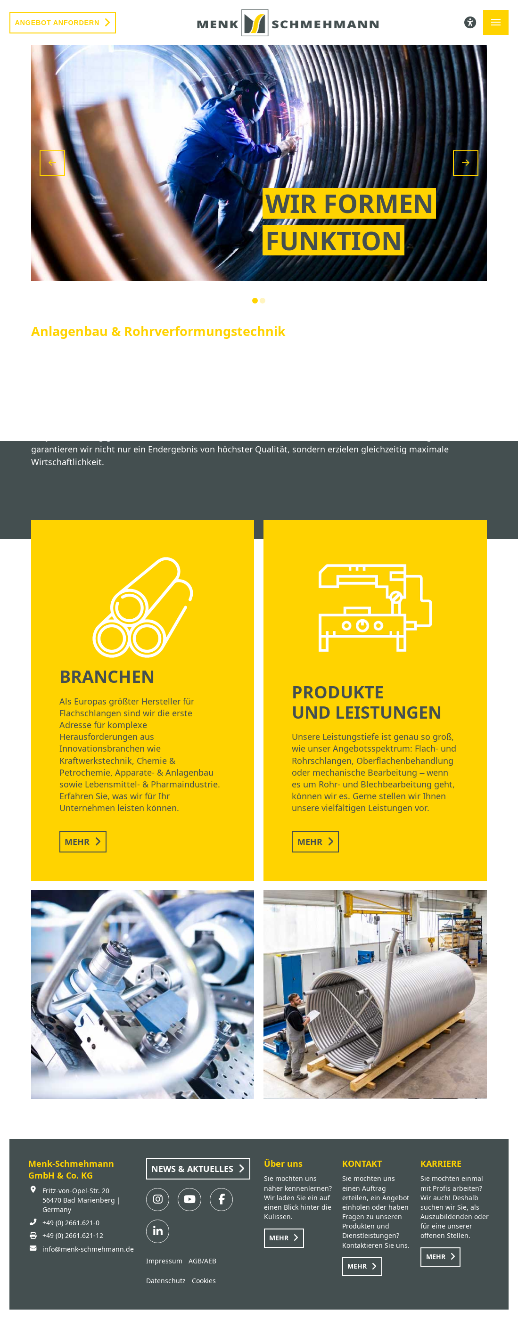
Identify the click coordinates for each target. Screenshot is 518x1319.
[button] (496, 22)
